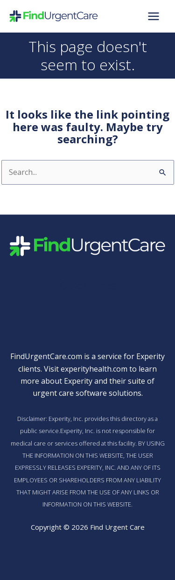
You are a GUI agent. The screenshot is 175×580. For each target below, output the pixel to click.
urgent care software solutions (87, 393)
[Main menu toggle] (153, 16)
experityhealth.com (94, 369)
